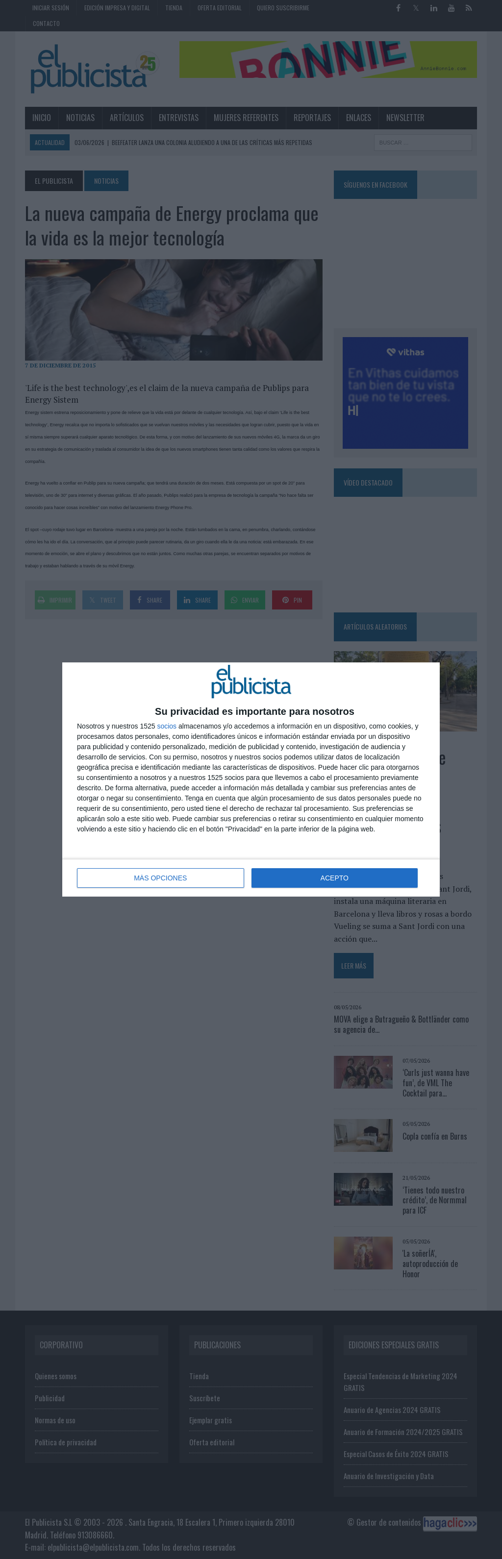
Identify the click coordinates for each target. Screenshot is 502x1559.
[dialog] (251, 779)
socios (166, 726)
